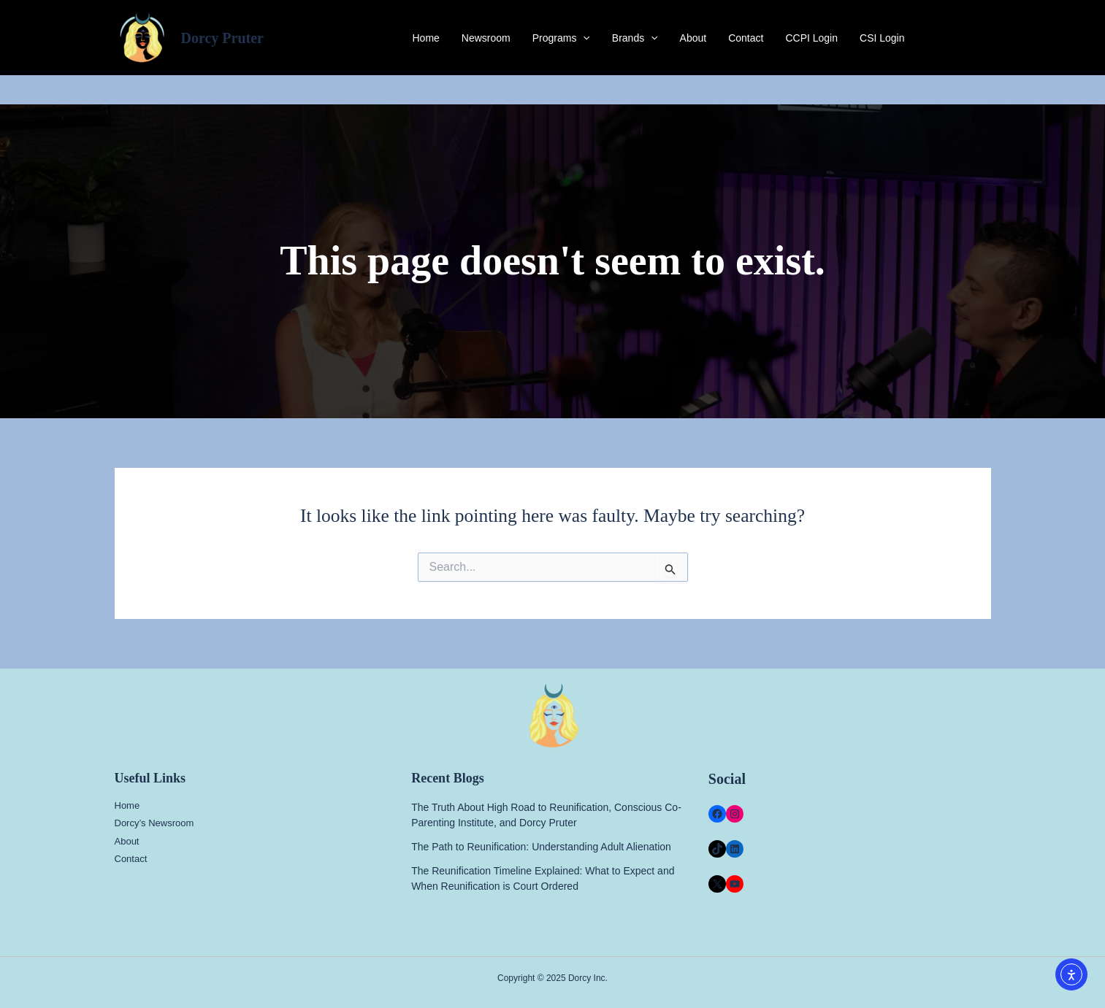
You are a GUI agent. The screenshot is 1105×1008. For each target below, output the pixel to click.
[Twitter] (962, 38)
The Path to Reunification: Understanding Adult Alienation (541, 847)
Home (425, 38)
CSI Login (882, 38)
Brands (635, 38)
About (693, 38)
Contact (745, 38)
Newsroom (486, 38)
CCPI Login (811, 38)
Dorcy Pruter (222, 38)
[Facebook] (940, 38)
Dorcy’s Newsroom (154, 822)
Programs (561, 38)
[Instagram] (984, 38)
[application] (582, 38)
